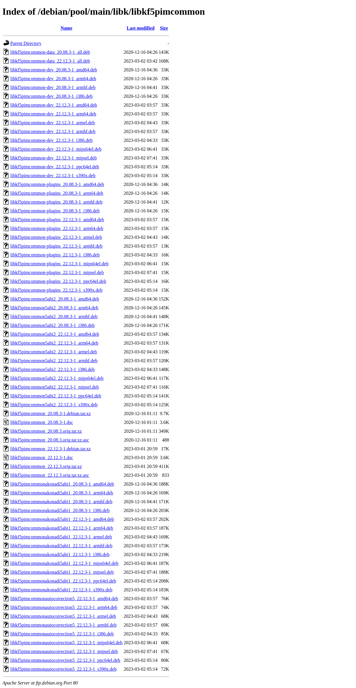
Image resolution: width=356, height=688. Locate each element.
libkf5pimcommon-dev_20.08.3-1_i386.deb (51, 96)
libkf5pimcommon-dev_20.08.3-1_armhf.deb (52, 87)
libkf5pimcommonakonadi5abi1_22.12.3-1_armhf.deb (61, 545)
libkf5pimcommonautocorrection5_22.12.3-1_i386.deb (62, 633)
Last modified (141, 28)
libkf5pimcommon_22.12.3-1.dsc (41, 457)
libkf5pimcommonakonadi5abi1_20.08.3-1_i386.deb (59, 510)
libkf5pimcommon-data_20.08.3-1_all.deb (50, 52)
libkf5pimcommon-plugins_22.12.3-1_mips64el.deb (59, 263)
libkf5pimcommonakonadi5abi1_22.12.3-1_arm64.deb (61, 528)
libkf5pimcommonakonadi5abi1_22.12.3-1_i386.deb (59, 554)
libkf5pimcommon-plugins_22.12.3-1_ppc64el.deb (58, 281)
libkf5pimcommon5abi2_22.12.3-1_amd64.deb (54, 334)
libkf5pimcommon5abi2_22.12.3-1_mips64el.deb (57, 378)
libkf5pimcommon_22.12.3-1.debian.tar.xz (50, 448)
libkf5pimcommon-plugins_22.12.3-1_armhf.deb (56, 246)
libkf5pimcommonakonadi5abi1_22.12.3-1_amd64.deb (62, 519)
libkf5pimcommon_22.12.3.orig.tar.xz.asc (49, 475)
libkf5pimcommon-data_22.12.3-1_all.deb (50, 60)
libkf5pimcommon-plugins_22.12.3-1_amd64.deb (57, 219)
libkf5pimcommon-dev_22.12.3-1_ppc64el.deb (54, 166)
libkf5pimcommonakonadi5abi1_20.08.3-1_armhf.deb (61, 501)
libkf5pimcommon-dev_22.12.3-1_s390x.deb (52, 175)
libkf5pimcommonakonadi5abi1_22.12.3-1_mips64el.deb (64, 563)
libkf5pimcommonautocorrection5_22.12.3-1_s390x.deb (63, 669)
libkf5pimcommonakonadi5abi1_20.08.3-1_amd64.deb (62, 483)
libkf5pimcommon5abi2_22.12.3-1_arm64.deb (54, 342)
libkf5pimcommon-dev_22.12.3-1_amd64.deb (53, 105)
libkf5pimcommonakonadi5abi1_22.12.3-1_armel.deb (61, 536)
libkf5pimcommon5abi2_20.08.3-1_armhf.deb (53, 316)
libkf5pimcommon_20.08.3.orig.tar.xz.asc (49, 439)
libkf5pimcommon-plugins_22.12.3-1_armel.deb (56, 237)
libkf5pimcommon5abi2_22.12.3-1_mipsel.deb (54, 387)
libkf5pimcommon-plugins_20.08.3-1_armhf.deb (56, 201)
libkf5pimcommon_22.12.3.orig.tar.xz (46, 466)
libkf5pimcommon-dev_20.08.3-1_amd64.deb (53, 69)
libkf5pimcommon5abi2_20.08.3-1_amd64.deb (54, 298)
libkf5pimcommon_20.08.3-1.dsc (41, 422)
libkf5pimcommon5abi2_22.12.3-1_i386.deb (52, 369)
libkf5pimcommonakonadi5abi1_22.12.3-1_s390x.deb (61, 589)
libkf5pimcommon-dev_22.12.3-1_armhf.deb (52, 131)
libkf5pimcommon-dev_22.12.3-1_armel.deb (52, 122)
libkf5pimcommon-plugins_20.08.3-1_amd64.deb (57, 184)
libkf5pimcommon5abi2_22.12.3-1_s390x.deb (53, 404)
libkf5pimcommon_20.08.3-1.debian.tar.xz (50, 413)
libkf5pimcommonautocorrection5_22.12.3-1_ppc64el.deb (65, 660)
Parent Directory (25, 43)
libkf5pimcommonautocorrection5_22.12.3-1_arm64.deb (63, 607)
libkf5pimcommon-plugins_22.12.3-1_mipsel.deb (57, 272)
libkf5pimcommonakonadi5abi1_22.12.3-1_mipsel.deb (62, 572)
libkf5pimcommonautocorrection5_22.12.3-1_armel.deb (63, 616)
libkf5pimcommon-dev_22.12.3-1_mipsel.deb (53, 157)
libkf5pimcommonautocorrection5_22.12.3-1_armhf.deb (63, 624)
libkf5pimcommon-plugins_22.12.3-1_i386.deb (54, 254)
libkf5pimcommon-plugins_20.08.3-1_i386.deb (54, 210)
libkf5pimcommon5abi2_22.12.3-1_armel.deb (53, 351)
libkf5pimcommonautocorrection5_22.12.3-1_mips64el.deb (66, 642)
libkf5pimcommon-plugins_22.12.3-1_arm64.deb (56, 228)
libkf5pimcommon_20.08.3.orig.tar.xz (46, 431)
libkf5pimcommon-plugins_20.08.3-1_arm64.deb (56, 193)
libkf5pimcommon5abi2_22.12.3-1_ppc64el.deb (55, 395)
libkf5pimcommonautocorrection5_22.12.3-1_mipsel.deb (64, 651)
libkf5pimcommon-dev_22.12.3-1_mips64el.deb (56, 149)
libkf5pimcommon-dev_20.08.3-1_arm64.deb (53, 78)
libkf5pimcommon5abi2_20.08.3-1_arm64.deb (54, 307)
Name (66, 28)
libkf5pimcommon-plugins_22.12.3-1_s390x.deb (56, 290)
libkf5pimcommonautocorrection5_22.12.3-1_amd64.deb (64, 598)
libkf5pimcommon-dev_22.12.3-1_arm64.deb (53, 113)
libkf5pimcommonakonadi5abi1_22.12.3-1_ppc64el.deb (63, 580)
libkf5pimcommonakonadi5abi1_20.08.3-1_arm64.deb (61, 492)
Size (164, 28)
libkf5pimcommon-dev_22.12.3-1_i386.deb (51, 140)
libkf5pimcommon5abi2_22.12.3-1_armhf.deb (53, 360)
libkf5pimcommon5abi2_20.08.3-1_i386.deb (52, 325)
